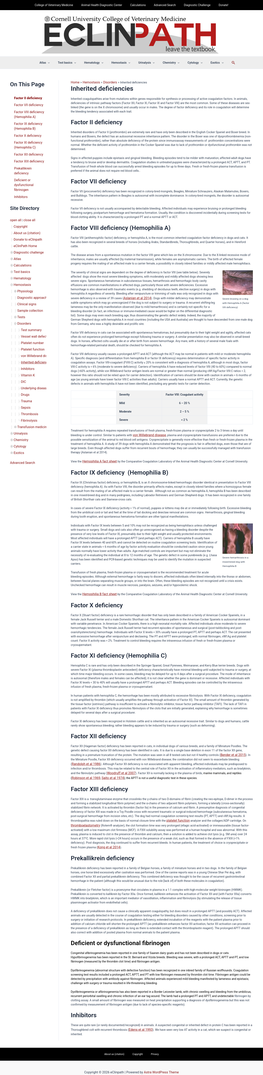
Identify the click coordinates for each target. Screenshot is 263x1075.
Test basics (21, 250)
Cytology (19, 403)
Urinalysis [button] (145, 63)
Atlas (17, 239)
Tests (20, 290)
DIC (23, 346)
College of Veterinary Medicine (60, 5)
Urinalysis (20, 392)
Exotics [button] (208, 63)
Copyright (20, 211)
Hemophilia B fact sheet (97, 591)
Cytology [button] (189, 63)
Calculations (139, 5)
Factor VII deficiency (27, 104)
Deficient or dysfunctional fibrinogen (22, 172)
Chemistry (20, 397)
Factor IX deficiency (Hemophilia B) (27, 123)
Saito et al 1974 (88, 773)
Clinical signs (25, 278)
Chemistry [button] (167, 63)
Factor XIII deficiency (27, 155)
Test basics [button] (73, 63)
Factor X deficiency (26, 131)
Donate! (217, 5)
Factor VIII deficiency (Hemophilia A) (27, 112)
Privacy (149, 1046)
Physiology (24, 267)
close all (27, 205)
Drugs (25, 358)
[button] (56, 63)
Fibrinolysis (28, 380)
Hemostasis (21, 261)
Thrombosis (28, 375)
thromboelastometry (84, 819)
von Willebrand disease (35, 324)
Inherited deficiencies (34, 329)
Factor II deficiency (26, 97)
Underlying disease (33, 352)
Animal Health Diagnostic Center (105, 5)
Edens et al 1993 (139, 1022)
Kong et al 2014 (107, 840)
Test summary (30, 301)
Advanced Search (164, 5)
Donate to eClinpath (26, 222)
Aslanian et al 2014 (136, 297)
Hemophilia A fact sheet (97, 459)
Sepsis (25, 369)
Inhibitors (20, 182)
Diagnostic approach (30, 273)
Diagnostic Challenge (193, 5)
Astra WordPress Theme (161, 1064)
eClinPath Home (24, 228)
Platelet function (31, 318)
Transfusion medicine (31, 386)
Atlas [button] (53, 63)
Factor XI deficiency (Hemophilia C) (26, 140)
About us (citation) (25, 216)
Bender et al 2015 (231, 751)
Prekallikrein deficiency (28, 161)
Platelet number (31, 312)
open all (15, 205)
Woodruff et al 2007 (109, 768)
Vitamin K (27, 341)
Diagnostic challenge (27, 233)
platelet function (176, 814)
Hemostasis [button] (122, 63)
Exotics (18, 409)
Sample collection (28, 284)
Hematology (21, 256)
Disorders (23, 295)
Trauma (26, 363)
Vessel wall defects (33, 307)
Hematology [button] (97, 63)
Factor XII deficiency (27, 148)
